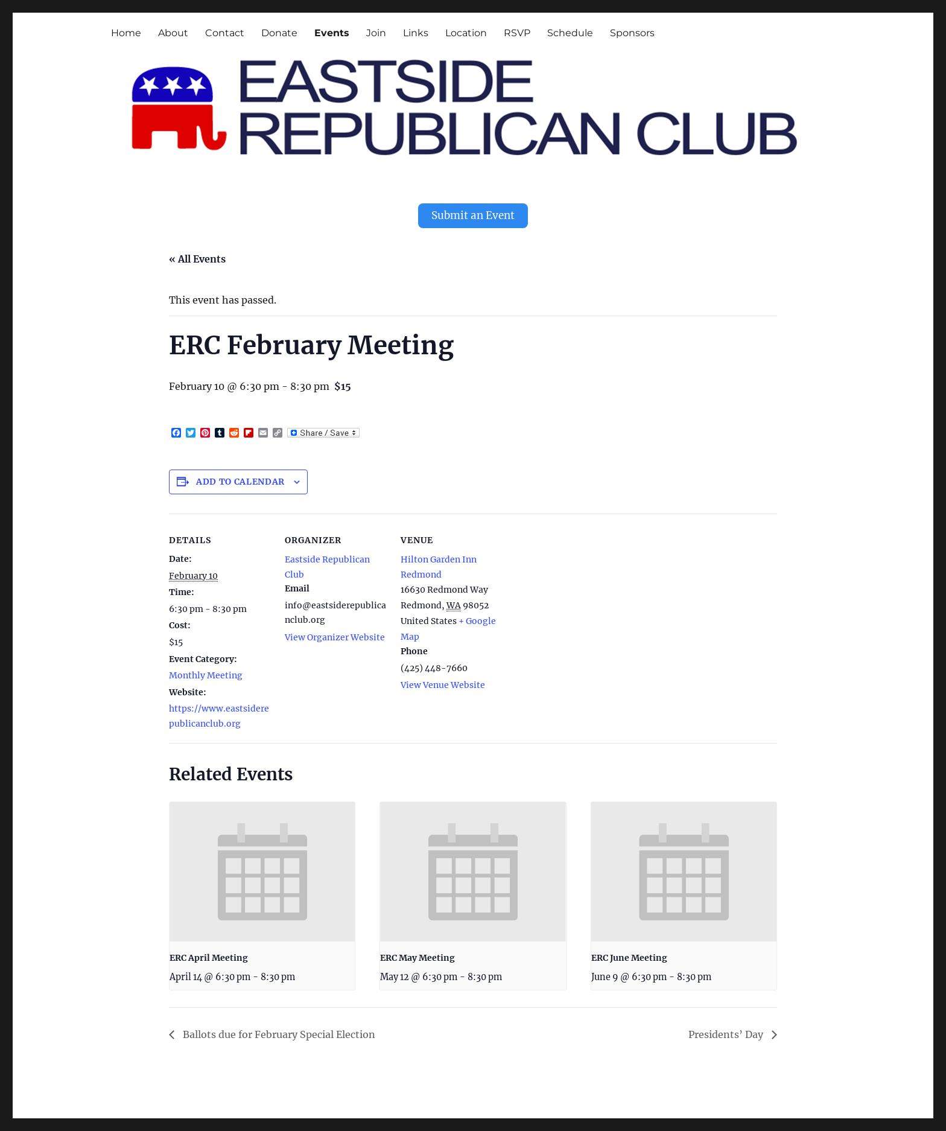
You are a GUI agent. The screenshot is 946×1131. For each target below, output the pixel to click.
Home (126, 33)
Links (415, 33)
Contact (224, 33)
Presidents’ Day (727, 1030)
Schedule (570, 33)
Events (331, 33)
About (173, 33)
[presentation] (262, 867)
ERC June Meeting (629, 953)
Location (466, 33)
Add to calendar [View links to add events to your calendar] (240, 477)
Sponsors (632, 33)
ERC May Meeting (417, 953)
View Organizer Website (335, 633)
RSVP (517, 33)
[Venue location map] (580, 592)
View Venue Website (443, 680)
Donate (279, 33)
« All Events (197, 255)
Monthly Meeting (206, 671)
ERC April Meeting (209, 953)
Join (376, 33)
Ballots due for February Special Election (277, 1030)
